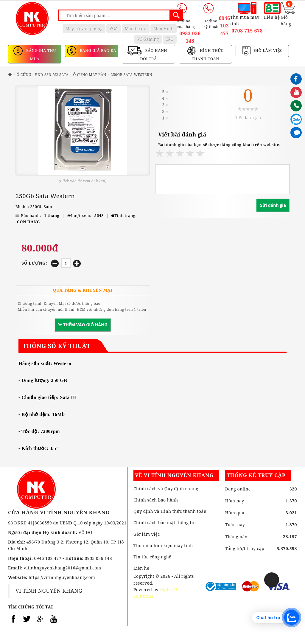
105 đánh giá (248, 117)
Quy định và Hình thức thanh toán (169, 511)
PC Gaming (148, 39)
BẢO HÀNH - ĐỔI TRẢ (154, 55)
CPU (170, 39)
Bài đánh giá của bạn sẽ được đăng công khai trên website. (219, 144)
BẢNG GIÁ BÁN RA (97, 50)
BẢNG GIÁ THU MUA (40, 55)
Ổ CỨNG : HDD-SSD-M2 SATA (43, 74)
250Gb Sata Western (131, 74)
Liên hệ (141, 568)
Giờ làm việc (146, 534)
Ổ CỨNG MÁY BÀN (89, 74)
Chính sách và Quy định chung (165, 488)
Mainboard (136, 28)
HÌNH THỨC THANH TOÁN (207, 55)
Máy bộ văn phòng (84, 28)
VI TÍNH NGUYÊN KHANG (48, 590)
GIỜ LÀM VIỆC (268, 50)
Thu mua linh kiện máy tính (163, 545)
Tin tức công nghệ (152, 557)
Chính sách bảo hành (155, 500)
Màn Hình (163, 28)
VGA (113, 28)
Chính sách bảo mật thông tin (164, 522)
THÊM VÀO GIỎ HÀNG (82, 324)
